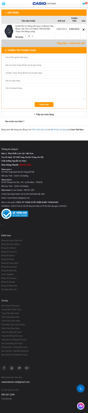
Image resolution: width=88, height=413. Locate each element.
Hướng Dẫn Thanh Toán (11, 309)
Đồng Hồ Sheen (7, 259)
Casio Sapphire (7, 274)
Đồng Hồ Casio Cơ (9, 252)
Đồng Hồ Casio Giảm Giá (11, 240)
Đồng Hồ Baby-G (8, 255)
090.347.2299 (8, 394)
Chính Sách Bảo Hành (10, 317)
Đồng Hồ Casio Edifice (10, 244)
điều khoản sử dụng (59, 130)
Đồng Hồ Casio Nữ (9, 267)
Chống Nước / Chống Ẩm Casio (14, 347)
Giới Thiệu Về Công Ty (10, 306)
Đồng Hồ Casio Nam (9, 263)
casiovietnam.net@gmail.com (15, 382)
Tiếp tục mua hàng (44, 114)
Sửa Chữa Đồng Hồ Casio (12, 343)
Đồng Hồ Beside (8, 282)
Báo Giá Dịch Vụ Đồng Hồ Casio (14, 355)
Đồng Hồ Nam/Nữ (8, 271)
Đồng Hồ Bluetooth (9, 286)
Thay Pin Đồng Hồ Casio (11, 332)
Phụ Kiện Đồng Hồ (9, 289)
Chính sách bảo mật (39, 130)
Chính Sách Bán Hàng (10, 328)
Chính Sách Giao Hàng (10, 321)
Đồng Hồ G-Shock (8, 248)
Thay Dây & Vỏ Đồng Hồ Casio (13, 340)
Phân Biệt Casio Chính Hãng (13, 325)
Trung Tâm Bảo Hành (10, 313)
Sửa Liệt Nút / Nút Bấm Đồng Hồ (14, 351)
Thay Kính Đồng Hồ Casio (12, 336)
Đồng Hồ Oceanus (9, 278)
